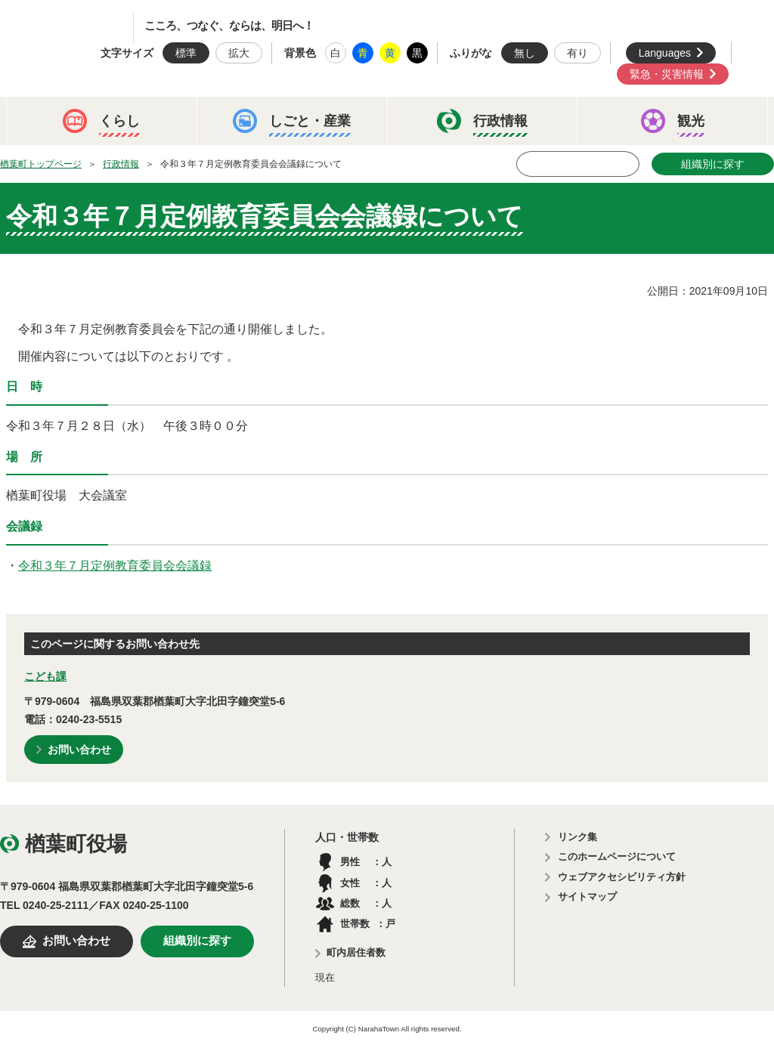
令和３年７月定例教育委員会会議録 (115, 565)
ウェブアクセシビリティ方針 (622, 877)
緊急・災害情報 (667, 74)
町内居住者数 (356, 952)
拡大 (238, 53)
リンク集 (577, 836)
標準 (186, 53)
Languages (665, 53)
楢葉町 (79, 27)
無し (524, 53)
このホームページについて (617, 856)
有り (577, 53)
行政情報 (121, 164)
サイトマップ (587, 896)
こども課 (45, 676)
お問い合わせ (79, 749)
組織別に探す (713, 164)
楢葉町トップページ (41, 164)
